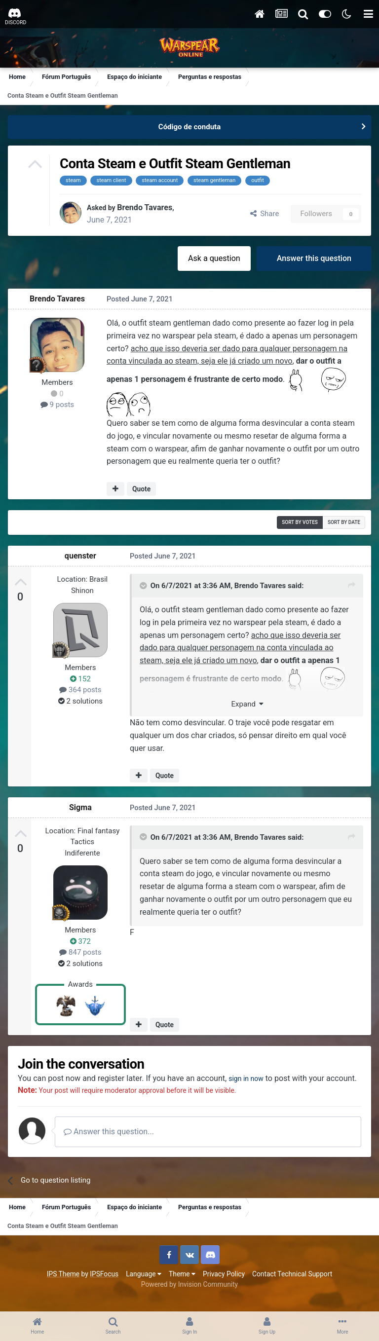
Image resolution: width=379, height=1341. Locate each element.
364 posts (80, 689)
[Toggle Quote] (144, 586)
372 (80, 941)
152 (80, 678)
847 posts (80, 952)
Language (143, 1286)
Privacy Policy (224, 1286)
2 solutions (80, 701)
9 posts (57, 404)
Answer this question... (109, 1143)
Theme (182, 1286)
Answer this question (314, 258)
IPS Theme (63, 1286)
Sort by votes (300, 522)
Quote (141, 489)
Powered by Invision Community (189, 1296)
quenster (80, 555)
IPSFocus (104, 1286)
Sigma (80, 807)
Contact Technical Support (292, 1286)
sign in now (248, 1078)
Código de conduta (189, 126)
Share (264, 213)
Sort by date (344, 522)
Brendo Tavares (149, 207)
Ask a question (214, 258)
